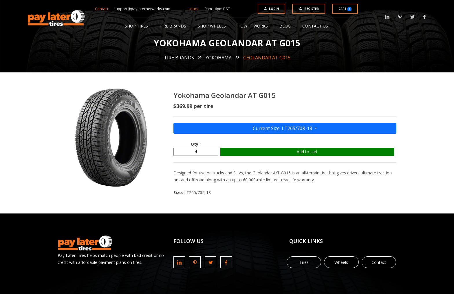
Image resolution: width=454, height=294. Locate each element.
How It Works (252, 26)
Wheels (341, 262)
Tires (304, 262)
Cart (345, 9)
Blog (285, 26)
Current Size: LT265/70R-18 (283, 128)
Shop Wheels (212, 26)
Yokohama (219, 57)
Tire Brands (173, 26)
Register (309, 9)
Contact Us (315, 26)
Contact (378, 262)
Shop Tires (136, 26)
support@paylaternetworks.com (142, 8)
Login (271, 9)
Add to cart (307, 151)
